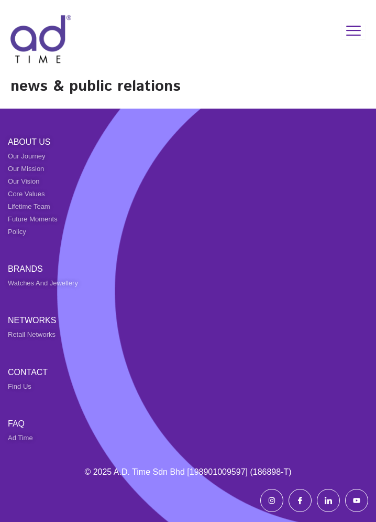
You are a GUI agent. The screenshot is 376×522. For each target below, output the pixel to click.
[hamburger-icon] (354, 31)
